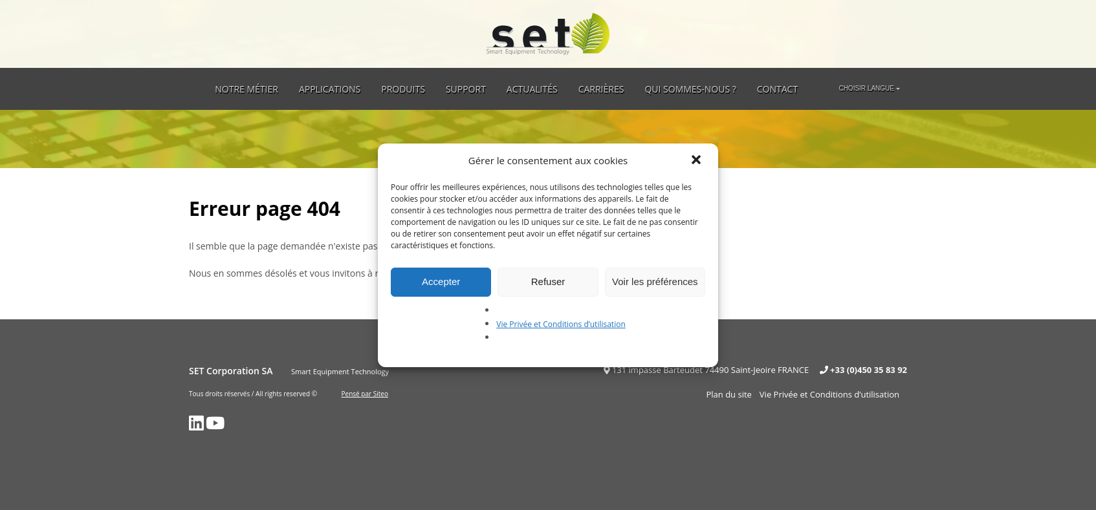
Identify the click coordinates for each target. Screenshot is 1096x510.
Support (466, 89)
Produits (403, 89)
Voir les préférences (655, 281)
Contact (777, 89)
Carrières (601, 89)
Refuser (548, 281)
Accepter (441, 281)
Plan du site (728, 394)
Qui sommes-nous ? (690, 89)
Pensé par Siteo (365, 393)
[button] (697, 161)
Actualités (532, 89)
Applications (329, 89)
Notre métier (246, 89)
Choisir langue (866, 88)
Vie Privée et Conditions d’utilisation (561, 324)
